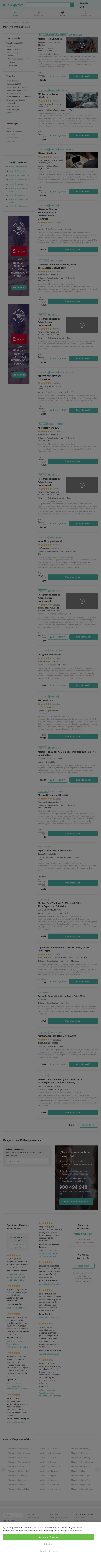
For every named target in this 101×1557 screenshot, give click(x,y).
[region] (50, 1539)
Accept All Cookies (48, 1537)
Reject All (48, 1544)
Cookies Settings (48, 1551)
